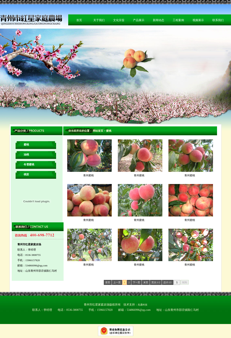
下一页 (136, 282)
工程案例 (178, 20)
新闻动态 (158, 20)
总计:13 (167, 282)
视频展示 (198, 20)
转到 (184, 282)
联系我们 (218, 20)
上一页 (117, 282)
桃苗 (26, 174)
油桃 (26, 154)
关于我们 (99, 20)
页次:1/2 (155, 282)
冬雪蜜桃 (29, 164)
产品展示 (138, 20)
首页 (79, 20)
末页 (145, 282)
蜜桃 (26, 144)
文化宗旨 (119, 20)
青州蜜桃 (88, 175)
